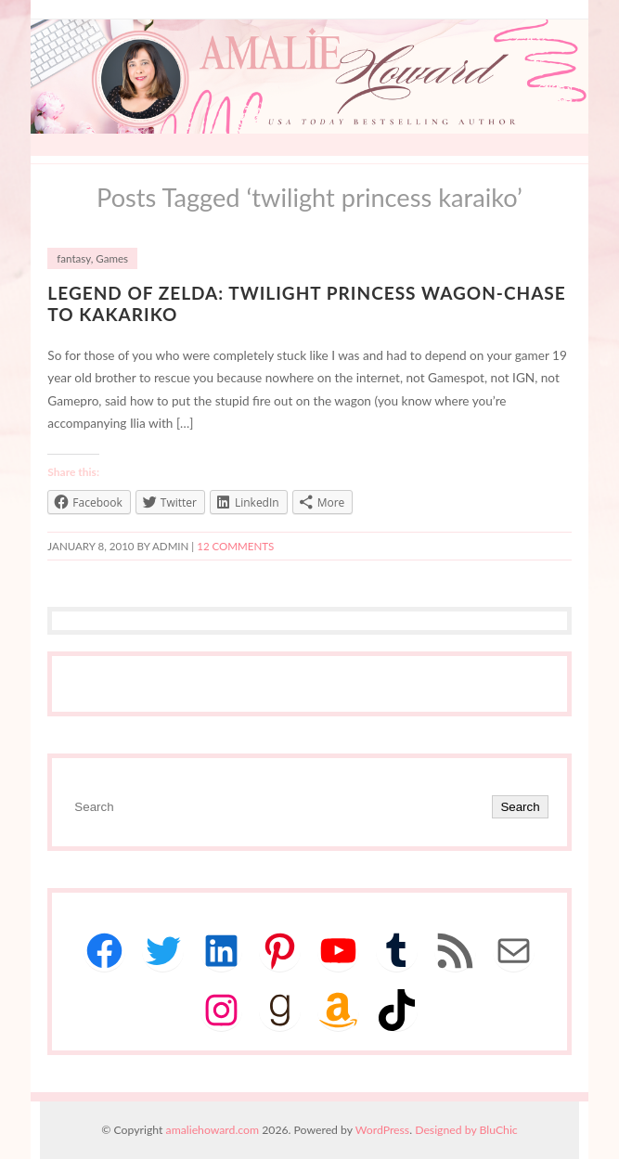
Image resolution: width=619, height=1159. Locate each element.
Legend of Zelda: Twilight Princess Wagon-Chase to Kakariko (306, 303)
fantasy (73, 258)
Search (519, 807)
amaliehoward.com (212, 1130)
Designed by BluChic (466, 1130)
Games (112, 258)
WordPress (382, 1130)
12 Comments (235, 546)
